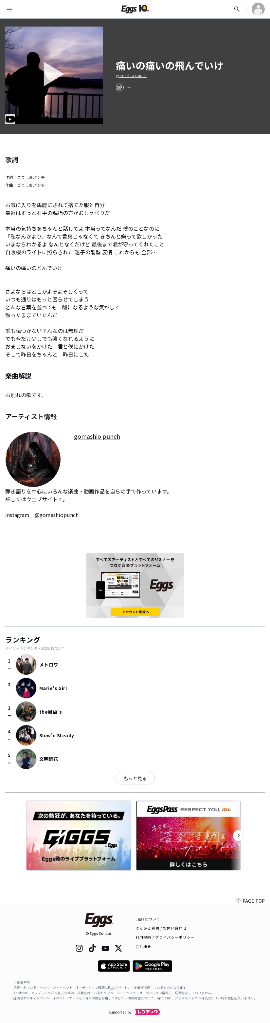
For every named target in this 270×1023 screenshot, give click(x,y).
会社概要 (143, 946)
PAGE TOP (250, 901)
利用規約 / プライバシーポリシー (165, 937)
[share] (120, 87)
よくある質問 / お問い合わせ (161, 928)
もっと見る (135, 778)
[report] (129, 87)
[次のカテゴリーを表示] (238, 835)
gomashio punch (131, 75)
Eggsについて (147, 918)
